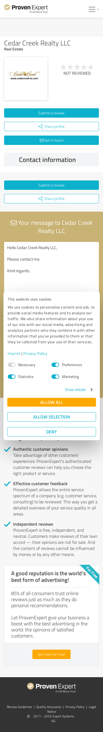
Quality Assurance (48, 706)
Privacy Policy (35, 353)
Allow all (51, 402)
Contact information (57, 159)
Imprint (14, 353)
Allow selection (51, 417)
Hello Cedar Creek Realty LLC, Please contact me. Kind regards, (51, 273)
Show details (75, 389)
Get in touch (51, 140)
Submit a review (51, 112)
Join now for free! (51, 654)
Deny (51, 431)
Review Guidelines (19, 706)
